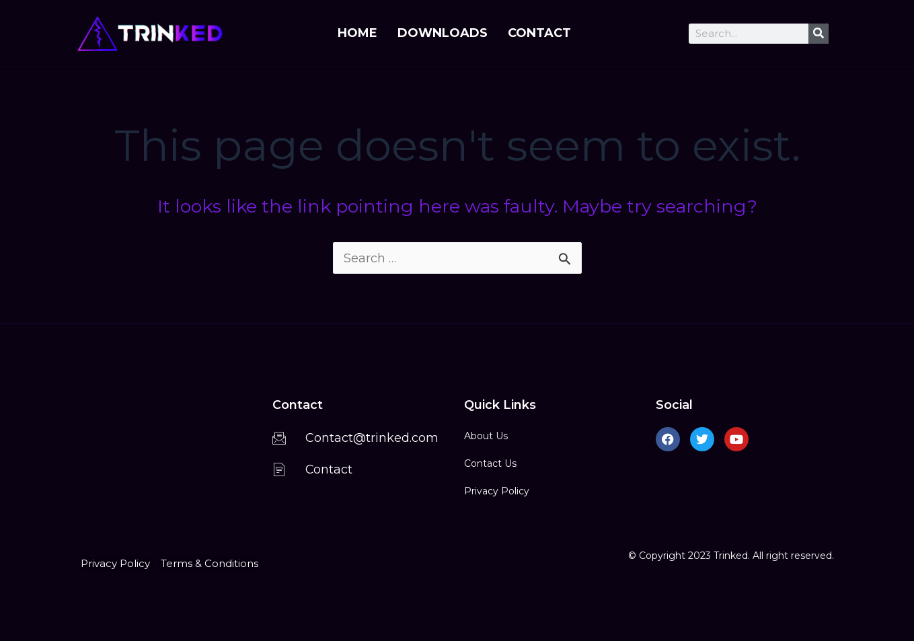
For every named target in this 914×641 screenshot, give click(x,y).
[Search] (818, 34)
